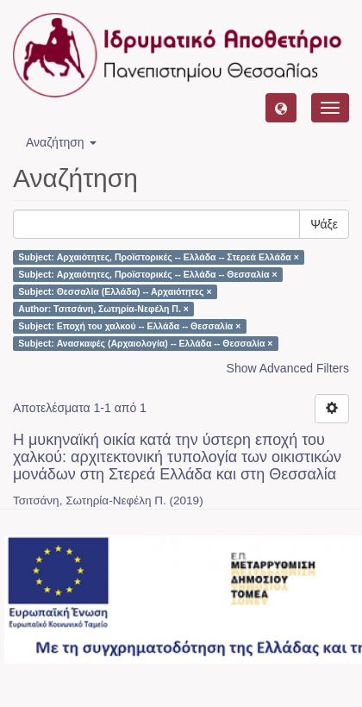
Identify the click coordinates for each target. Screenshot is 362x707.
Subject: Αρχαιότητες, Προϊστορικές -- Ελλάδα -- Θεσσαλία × (147, 274)
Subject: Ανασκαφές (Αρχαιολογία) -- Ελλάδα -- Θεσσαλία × (145, 343)
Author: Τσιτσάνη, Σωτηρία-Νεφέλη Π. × (103, 308)
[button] (280, 107)
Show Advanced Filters (288, 368)
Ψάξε (324, 224)
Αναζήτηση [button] (61, 142)
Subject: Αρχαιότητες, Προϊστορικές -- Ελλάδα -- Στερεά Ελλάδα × (158, 257)
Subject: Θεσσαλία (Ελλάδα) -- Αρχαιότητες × (114, 291)
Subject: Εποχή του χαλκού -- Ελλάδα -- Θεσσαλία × (129, 326)
